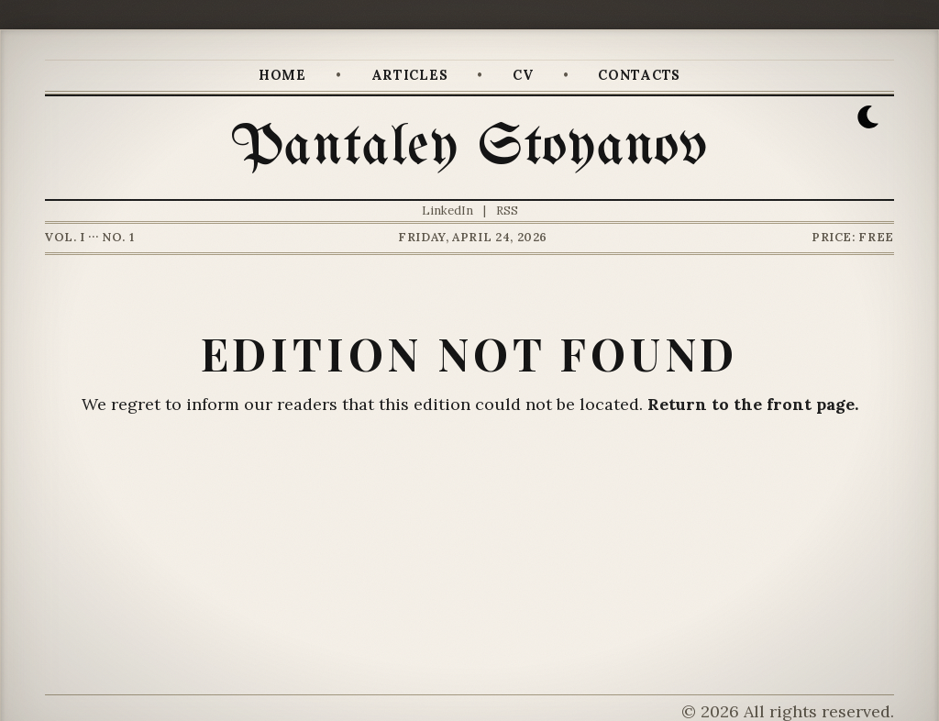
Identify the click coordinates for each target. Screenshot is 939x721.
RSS (507, 210)
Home (282, 75)
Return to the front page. (752, 404)
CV (523, 75)
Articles (409, 75)
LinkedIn (447, 210)
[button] (868, 117)
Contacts (639, 75)
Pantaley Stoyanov (469, 147)
